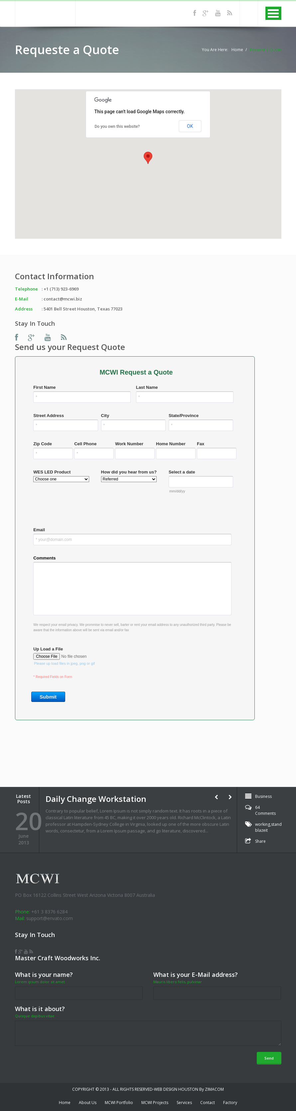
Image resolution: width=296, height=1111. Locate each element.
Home (237, 49)
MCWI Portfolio (119, 1102)
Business (263, 796)
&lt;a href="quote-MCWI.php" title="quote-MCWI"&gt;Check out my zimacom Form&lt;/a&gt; (148, 562)
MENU (273, 13)
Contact (207, 1102)
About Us (87, 1102)
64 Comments (265, 810)
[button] (148, 158)
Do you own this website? (117, 126)
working (262, 824)
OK (190, 126)
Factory (230, 1102)
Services (184, 1102)
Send (269, 1058)
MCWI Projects (154, 1102)
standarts (280, 824)
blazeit (261, 830)
